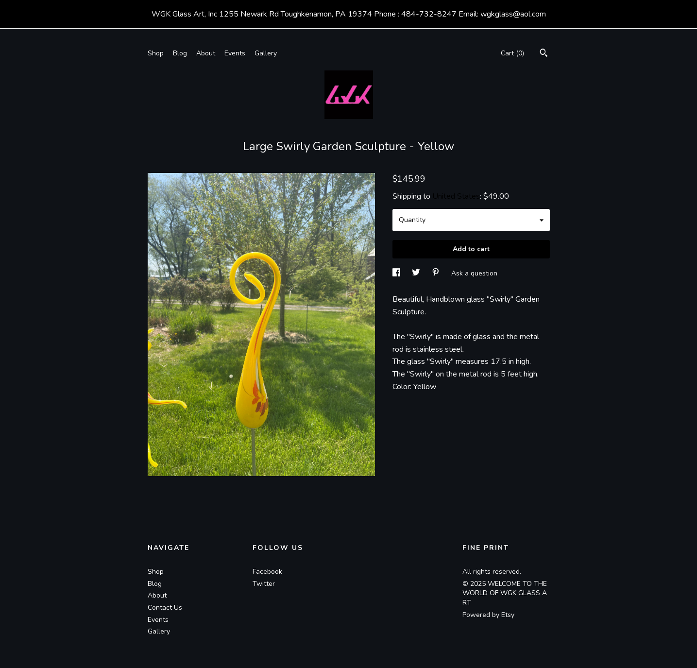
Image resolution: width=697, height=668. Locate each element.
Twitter (264, 583)
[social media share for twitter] (417, 273)
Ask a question (474, 273)
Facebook (267, 571)
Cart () (512, 53)
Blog (180, 53)
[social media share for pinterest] (437, 273)
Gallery (266, 53)
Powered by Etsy (488, 614)
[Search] (543, 54)
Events (234, 53)
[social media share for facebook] (397, 273)
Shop (156, 53)
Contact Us (165, 607)
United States (456, 196)
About (205, 53)
